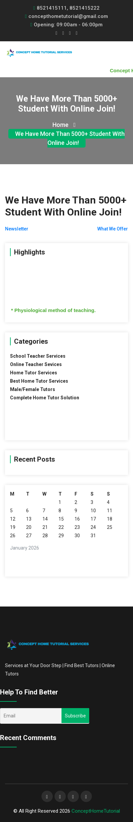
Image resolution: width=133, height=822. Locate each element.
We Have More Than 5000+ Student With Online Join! (70, 138)
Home (64, 124)
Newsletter (16, 228)
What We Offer (112, 228)
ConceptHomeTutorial (96, 811)
